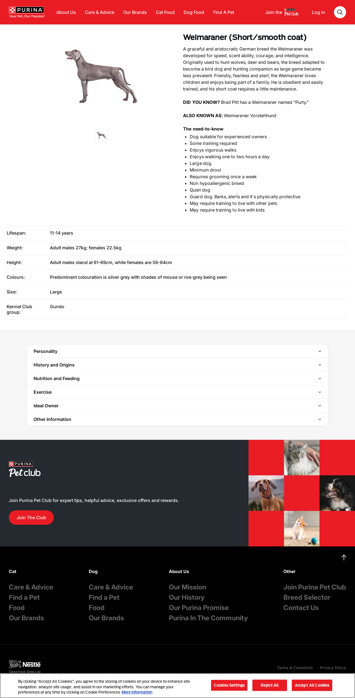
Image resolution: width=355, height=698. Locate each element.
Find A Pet (223, 12)
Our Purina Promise (199, 608)
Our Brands (135, 12)
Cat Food (165, 12)
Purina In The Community (208, 618)
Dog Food (194, 12)
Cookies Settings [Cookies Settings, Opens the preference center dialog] (229, 685)
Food (17, 608)
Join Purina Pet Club (314, 587)
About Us (66, 12)
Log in (318, 12)
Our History (187, 597)
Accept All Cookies (312, 685)
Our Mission (187, 587)
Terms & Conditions (295, 667)
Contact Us (301, 608)
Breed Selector (306, 597)
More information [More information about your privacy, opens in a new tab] (136, 692)
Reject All (269, 685)
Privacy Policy (333, 667)
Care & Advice (99, 12)
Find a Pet (24, 597)
